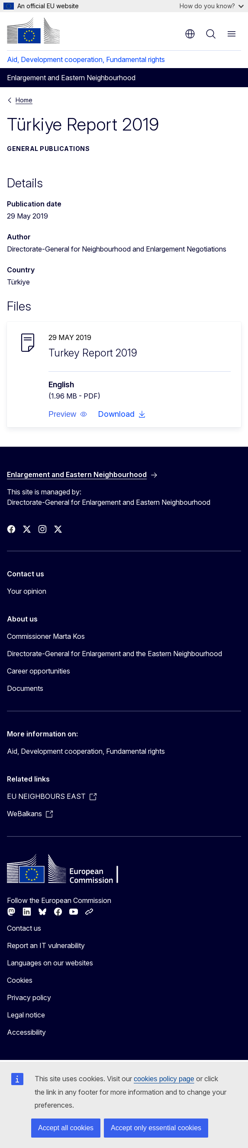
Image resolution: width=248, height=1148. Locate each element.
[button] (67, 414)
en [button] (190, 34)
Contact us (24, 928)
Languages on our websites (50, 962)
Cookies (19, 980)
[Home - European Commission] (33, 30)
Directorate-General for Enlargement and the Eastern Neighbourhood (114, 653)
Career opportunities (38, 671)
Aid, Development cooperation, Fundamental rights (86, 59)
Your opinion (26, 591)
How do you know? (212, 6)
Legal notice (26, 1015)
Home (24, 100)
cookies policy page (164, 1079)
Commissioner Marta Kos (46, 636)
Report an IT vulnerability (46, 945)
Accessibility (26, 1032)
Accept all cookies (65, 1128)
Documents (25, 688)
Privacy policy (29, 997)
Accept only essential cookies (156, 1128)
